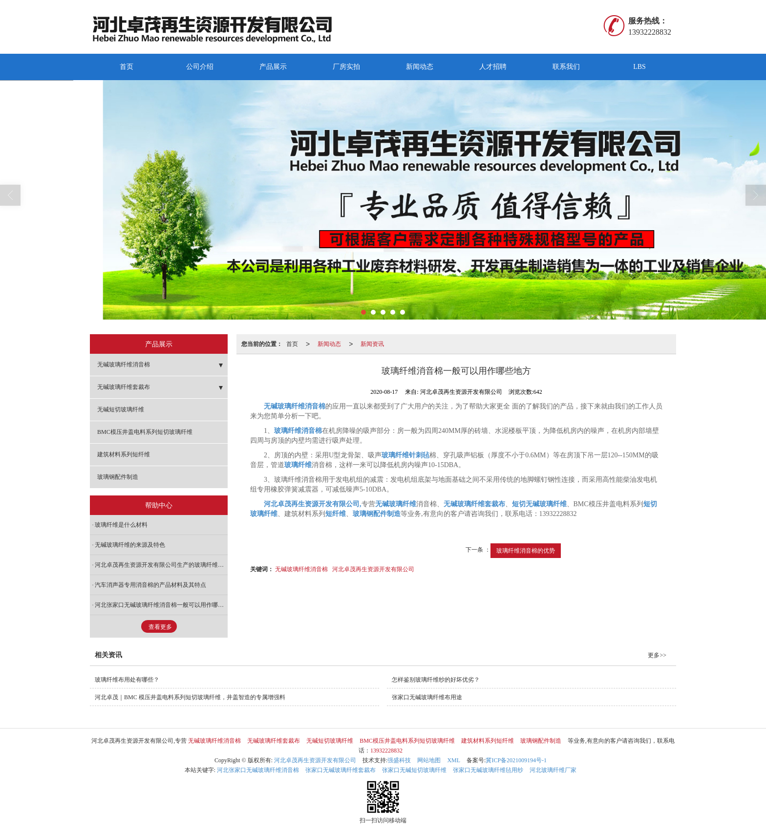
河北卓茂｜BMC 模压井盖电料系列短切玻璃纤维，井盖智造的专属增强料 (190, 697)
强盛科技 (399, 760)
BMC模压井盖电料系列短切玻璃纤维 (144, 432)
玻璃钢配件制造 (117, 476)
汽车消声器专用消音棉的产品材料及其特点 (150, 584)
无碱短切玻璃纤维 (120, 409)
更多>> (657, 655)
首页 (126, 66)
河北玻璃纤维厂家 (553, 770)
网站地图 (429, 760)
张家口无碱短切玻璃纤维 (414, 770)
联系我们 (566, 66)
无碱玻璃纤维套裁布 (123, 387)
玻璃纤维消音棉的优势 (525, 550)
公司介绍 (199, 66)
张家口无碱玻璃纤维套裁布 (340, 770)
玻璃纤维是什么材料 (121, 524)
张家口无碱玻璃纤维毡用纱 (488, 770)
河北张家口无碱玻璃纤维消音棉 (258, 770)
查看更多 (160, 626)
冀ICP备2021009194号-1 (516, 760)
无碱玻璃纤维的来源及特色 (130, 544)
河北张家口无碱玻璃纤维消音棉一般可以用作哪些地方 (161, 604)
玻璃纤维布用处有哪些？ (127, 679)
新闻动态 (419, 66)
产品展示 (273, 66)
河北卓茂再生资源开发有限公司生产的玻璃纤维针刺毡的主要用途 (161, 564)
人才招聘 (493, 66)
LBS (639, 66)
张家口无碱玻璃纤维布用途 (427, 697)
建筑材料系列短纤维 (123, 454)
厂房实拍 (346, 66)
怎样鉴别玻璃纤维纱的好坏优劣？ (436, 679)
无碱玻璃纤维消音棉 (301, 569)
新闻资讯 (372, 344)
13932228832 (386, 750)
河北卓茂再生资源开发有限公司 (373, 569)
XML (453, 760)
